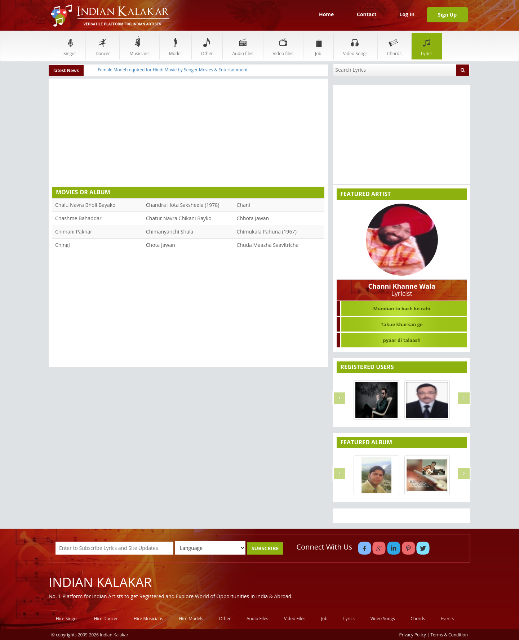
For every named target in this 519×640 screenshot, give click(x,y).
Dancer (103, 46)
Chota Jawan (160, 244)
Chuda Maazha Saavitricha (268, 244)
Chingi (62, 244)
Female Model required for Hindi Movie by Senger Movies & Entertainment (173, 70)
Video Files (294, 618)
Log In (406, 14)
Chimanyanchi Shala (169, 231)
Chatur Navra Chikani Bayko (179, 218)
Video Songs (355, 46)
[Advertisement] (188, 134)
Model (175, 46)
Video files (283, 46)
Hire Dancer (106, 618)
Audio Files (257, 618)
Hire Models (191, 618)
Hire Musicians (148, 618)
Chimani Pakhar (73, 231)
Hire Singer (67, 618)
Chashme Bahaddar (78, 218)
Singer (69, 46)
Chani (243, 204)
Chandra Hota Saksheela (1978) (182, 204)
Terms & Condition (449, 634)
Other (207, 46)
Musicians (139, 46)
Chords (394, 46)
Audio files (242, 46)
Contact (367, 14)
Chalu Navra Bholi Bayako (85, 204)
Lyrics (426, 46)
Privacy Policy (412, 634)
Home (326, 14)
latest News (66, 70)
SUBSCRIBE (265, 548)
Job (318, 46)
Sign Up (447, 14)
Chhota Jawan (253, 218)
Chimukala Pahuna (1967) (267, 231)
